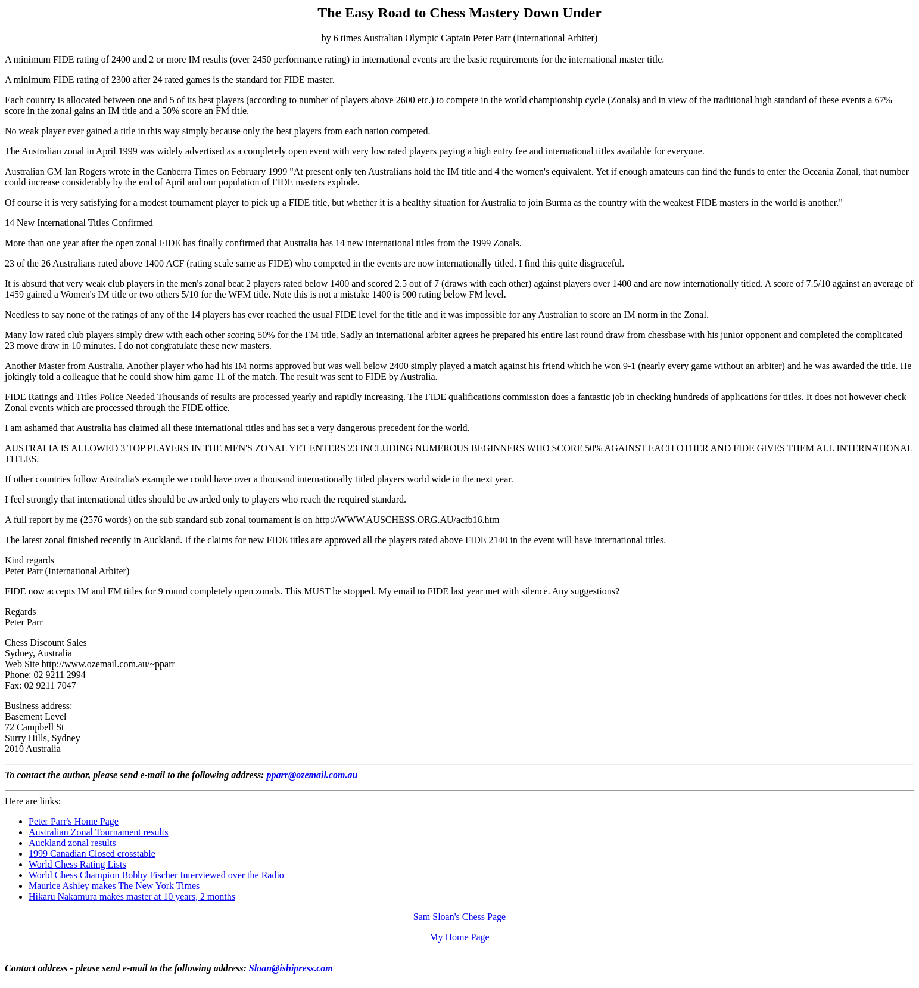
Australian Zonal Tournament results (99, 832)
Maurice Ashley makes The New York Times (114, 886)
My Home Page (459, 937)
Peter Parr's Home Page (74, 821)
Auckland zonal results (72, 843)
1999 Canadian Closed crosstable (92, 853)
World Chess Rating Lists (77, 864)
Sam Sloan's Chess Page (459, 917)
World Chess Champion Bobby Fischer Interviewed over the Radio (156, 875)
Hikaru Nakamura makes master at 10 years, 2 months (132, 896)
